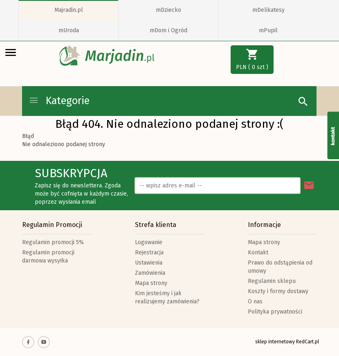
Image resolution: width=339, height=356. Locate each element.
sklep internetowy (275, 342)
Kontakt (258, 252)
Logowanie (148, 242)
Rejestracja (149, 252)
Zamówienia (150, 272)
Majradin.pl (68, 10)
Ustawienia (148, 262)
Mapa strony (151, 283)
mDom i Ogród (168, 30)
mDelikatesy (268, 10)
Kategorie (59, 101)
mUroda (68, 30)
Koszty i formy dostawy (278, 291)
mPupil (268, 30)
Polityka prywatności (275, 311)
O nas (255, 301)
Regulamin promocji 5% (53, 242)
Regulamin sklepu (272, 281)
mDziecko (168, 10)
